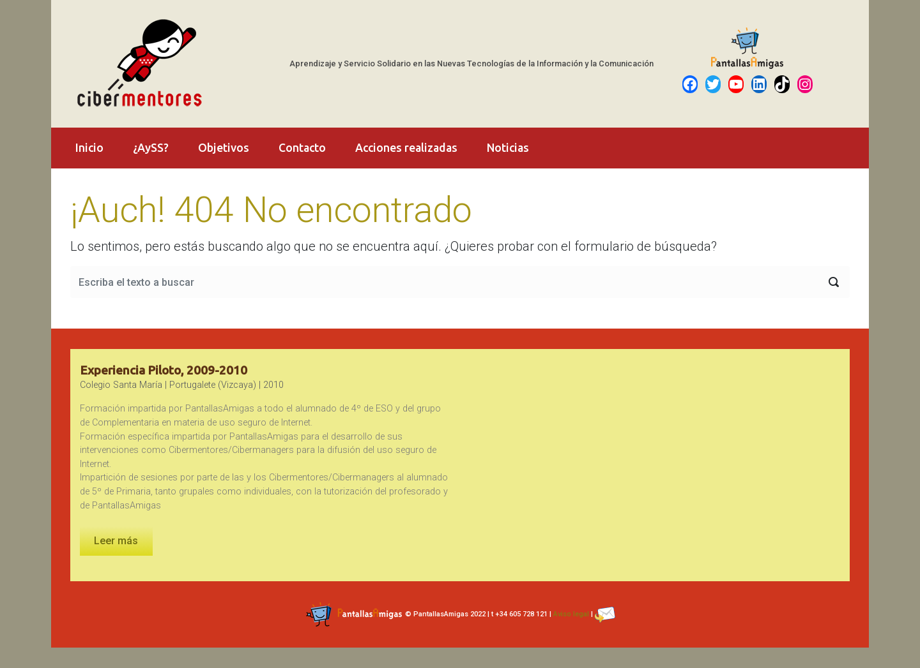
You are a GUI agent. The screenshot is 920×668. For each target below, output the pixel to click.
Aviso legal (571, 614)
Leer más (116, 541)
